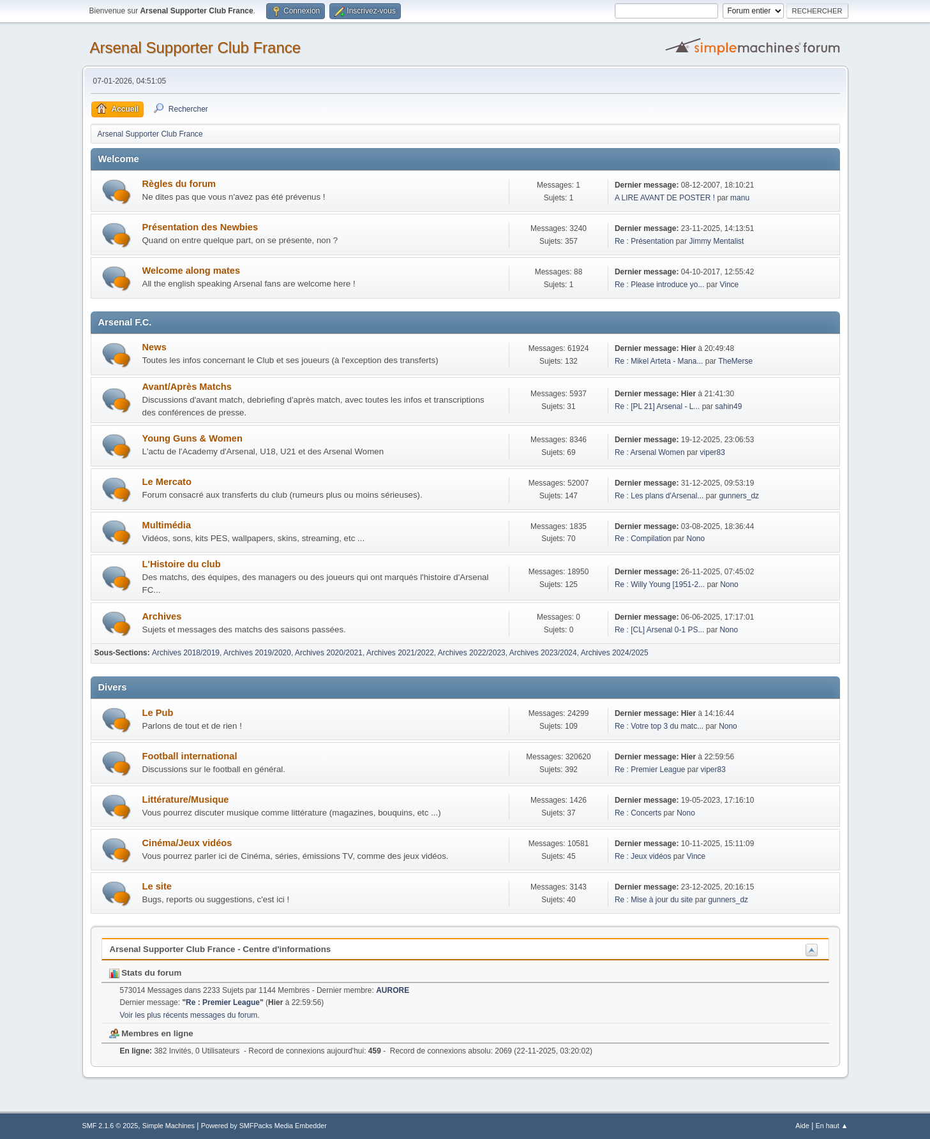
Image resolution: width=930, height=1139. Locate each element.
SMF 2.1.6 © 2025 (110, 1125)
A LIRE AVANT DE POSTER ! (665, 197)
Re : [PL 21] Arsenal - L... (657, 406)
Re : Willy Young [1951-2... (660, 584)
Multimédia (166, 525)
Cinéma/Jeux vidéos (187, 843)
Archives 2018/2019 (186, 652)
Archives (162, 616)
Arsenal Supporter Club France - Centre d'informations (220, 949)
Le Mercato (166, 482)
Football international (189, 756)
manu (739, 197)
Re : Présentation (644, 241)
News (154, 347)
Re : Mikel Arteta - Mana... (659, 361)
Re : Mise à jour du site (654, 899)
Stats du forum (145, 973)
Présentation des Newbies (200, 227)
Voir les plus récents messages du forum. (190, 1015)
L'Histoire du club (181, 564)
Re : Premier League (650, 769)
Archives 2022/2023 (472, 652)
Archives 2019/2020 (257, 652)
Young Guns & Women (192, 438)
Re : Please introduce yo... (660, 284)
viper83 (712, 452)
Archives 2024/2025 (615, 652)
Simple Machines (168, 1125)
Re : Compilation (643, 538)
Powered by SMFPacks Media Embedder (264, 1125)
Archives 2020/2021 (329, 652)
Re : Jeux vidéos (643, 856)
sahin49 (728, 406)
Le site (157, 886)
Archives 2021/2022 (400, 652)
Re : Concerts (638, 812)
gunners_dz (739, 495)
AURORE (392, 990)
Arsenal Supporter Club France (195, 47)
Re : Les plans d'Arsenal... (659, 495)
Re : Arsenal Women (650, 452)
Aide (802, 1125)
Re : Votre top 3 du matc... (659, 726)
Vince (729, 284)
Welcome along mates (191, 270)
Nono (695, 538)
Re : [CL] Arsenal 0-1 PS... (660, 629)
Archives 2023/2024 (543, 652)
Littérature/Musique (185, 799)
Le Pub (158, 713)
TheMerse (735, 361)
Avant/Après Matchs (187, 387)
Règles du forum (179, 184)
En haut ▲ (832, 1125)
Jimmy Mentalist (716, 241)
